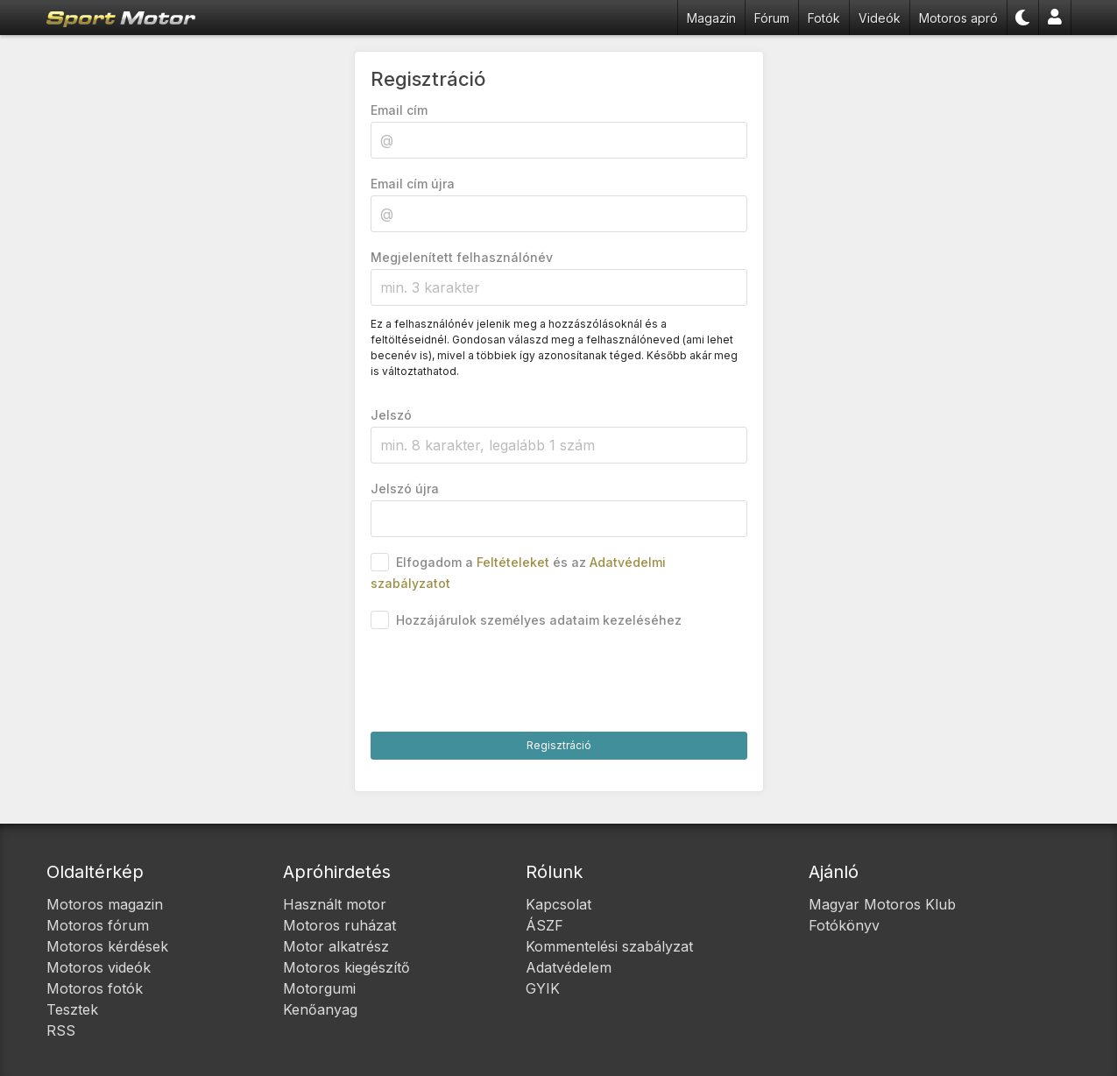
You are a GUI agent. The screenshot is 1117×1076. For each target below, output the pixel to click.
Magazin (711, 18)
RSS (60, 1030)
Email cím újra (413, 183)
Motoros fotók (94, 988)
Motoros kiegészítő (346, 967)
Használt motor (334, 904)
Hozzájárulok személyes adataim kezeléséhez (539, 619)
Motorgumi (319, 988)
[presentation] (504, 682)
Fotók (824, 18)
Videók (880, 18)
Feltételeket (513, 562)
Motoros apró (958, 18)
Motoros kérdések (107, 946)
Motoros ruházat (339, 925)
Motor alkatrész (336, 946)
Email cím (399, 110)
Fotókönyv (844, 925)
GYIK (543, 988)
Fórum (771, 18)
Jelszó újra (405, 488)
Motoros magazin (104, 904)
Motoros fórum (97, 925)
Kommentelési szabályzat (609, 946)
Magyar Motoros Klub (882, 904)
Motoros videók (98, 967)
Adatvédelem (569, 967)
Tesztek (72, 1009)
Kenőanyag (320, 1009)
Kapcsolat (558, 904)
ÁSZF (544, 925)
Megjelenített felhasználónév (462, 257)
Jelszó (391, 414)
